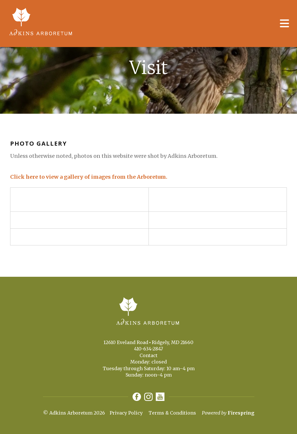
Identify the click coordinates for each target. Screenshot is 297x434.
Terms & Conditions (172, 413)
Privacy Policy (126, 413)
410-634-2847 (148, 349)
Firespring (241, 413)
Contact (148, 355)
